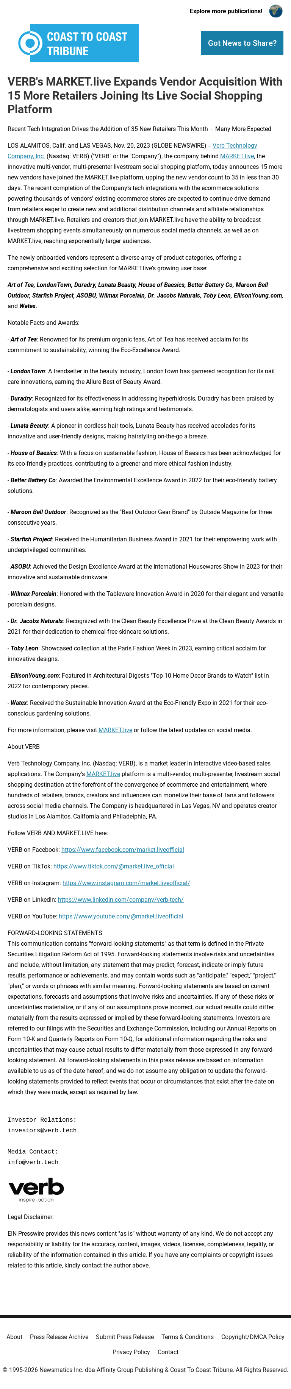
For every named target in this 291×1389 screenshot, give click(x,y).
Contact (168, 1352)
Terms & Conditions (187, 1337)
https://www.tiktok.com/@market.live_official (113, 866)
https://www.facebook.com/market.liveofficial (122, 849)
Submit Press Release (125, 1337)
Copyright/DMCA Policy (253, 1337)
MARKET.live (237, 156)
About (14, 1337)
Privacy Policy (131, 1352)
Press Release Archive (59, 1337)
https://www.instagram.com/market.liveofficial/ (126, 883)
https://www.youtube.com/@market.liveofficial (121, 916)
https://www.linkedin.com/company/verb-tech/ (121, 899)
